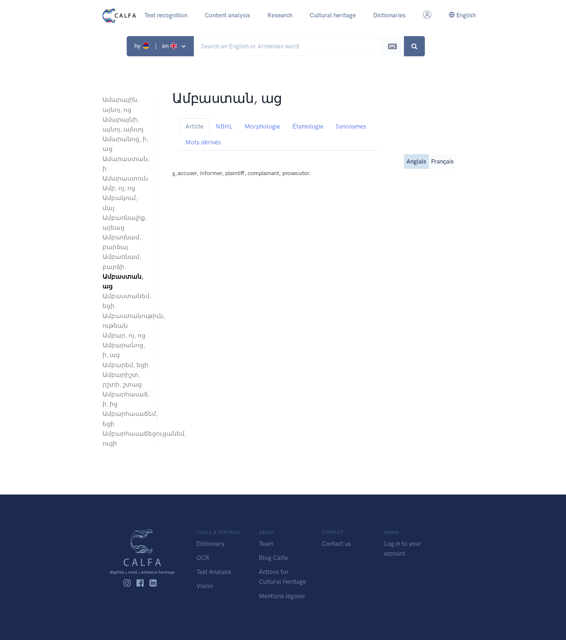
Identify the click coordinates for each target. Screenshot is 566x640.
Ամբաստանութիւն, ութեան (126, 320)
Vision (204, 585)
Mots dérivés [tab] (203, 142)
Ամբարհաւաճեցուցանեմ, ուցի (126, 438)
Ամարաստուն (125, 178)
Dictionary (210, 543)
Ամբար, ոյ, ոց (124, 335)
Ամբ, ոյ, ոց (119, 188)
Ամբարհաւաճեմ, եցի (126, 418)
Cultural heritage (333, 15)
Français (442, 161)
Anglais (416, 161)
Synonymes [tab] (351, 126)
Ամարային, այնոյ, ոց (121, 104)
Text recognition (165, 15)
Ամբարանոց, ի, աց (124, 349)
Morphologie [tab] (262, 126)
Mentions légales (282, 596)
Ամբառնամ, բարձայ (122, 242)
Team (266, 543)
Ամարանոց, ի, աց (125, 143)
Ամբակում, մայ (120, 202)
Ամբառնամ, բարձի (122, 261)
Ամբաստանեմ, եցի (126, 300)
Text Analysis (213, 571)
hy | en (156, 45)
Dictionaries (389, 15)
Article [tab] (195, 126)
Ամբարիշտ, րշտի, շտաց (122, 379)
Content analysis (227, 15)
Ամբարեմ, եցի (125, 365)
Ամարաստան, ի (126, 163)
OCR (202, 557)
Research (279, 15)
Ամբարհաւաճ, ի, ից (126, 399)
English (462, 15)
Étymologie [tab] (307, 126)
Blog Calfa (273, 557)
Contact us (336, 543)
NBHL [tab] (224, 126)
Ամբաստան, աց (123, 281)
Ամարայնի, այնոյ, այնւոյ (123, 124)
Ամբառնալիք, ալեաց (125, 222)
